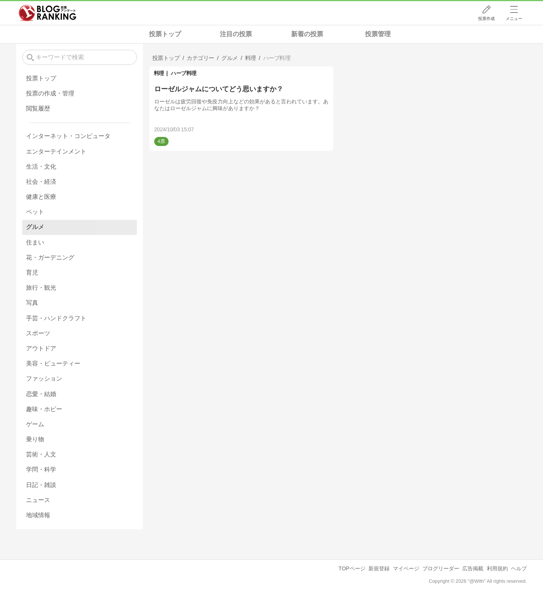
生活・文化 (41, 166)
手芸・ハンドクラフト (56, 318)
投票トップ (165, 34)
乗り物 (35, 439)
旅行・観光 (41, 287)
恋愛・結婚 (41, 394)
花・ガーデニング (50, 257)
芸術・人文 (41, 454)
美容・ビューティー (53, 363)
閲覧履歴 (38, 108)
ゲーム (35, 424)
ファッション (44, 378)
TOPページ (352, 568)
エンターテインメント (56, 151)
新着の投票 (307, 34)
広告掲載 (472, 568)
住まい (35, 242)
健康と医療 (41, 197)
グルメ (35, 227)
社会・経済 (41, 181)
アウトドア (41, 348)
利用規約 (497, 568)
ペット (35, 212)
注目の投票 (236, 34)
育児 (32, 272)
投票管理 (378, 34)
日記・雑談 (41, 485)
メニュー (514, 18)
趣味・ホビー (44, 409)
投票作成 (486, 18)
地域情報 (38, 515)
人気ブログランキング (47, 13)
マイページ (406, 568)
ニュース (38, 500)
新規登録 (379, 568)
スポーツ (38, 333)
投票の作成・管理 (50, 93)
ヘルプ (519, 568)
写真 (32, 302)
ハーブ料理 (183, 73)
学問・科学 (41, 469)
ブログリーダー (440, 568)
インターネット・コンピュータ (68, 136)
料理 (159, 73)
